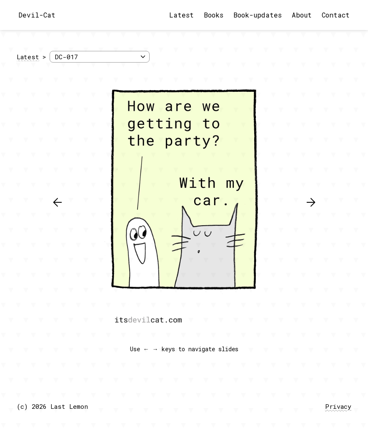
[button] (57, 202)
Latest (181, 14)
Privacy (338, 406)
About (302, 14)
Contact (336, 14)
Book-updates (257, 14)
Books (213, 14)
